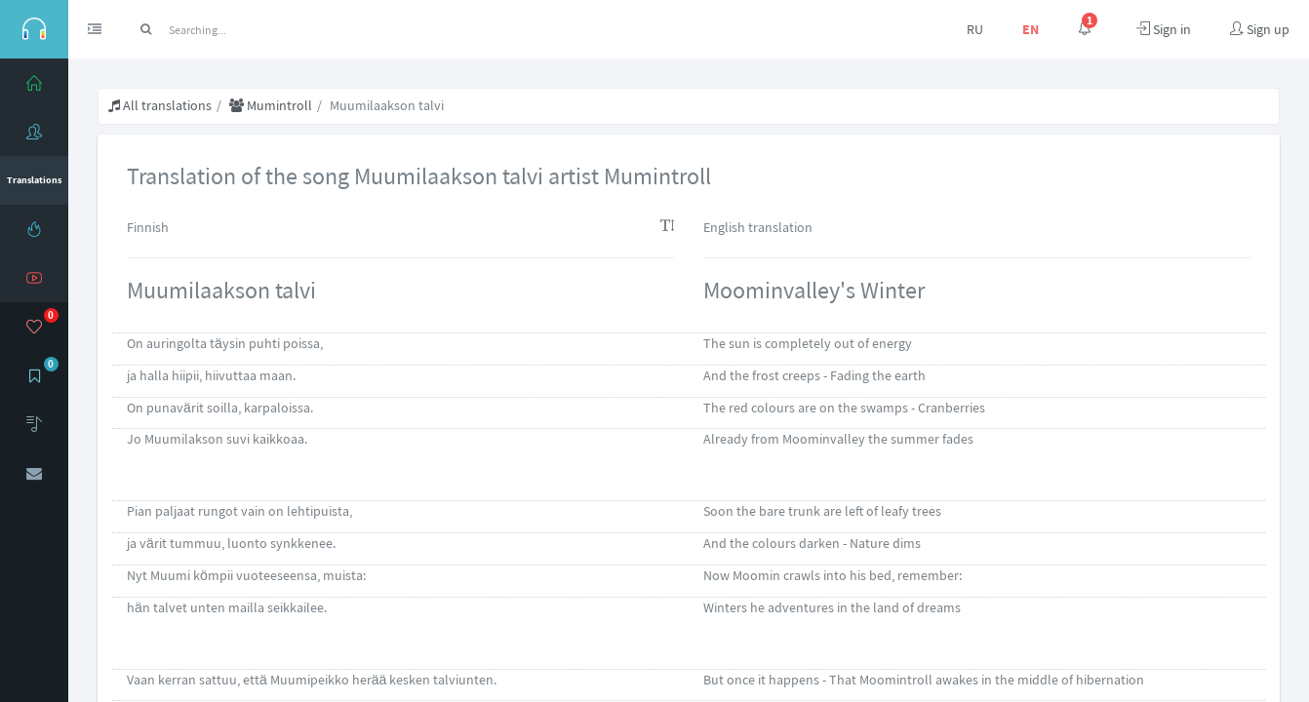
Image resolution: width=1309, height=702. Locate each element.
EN (1030, 29)
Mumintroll (270, 105)
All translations (160, 105)
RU (975, 29)
